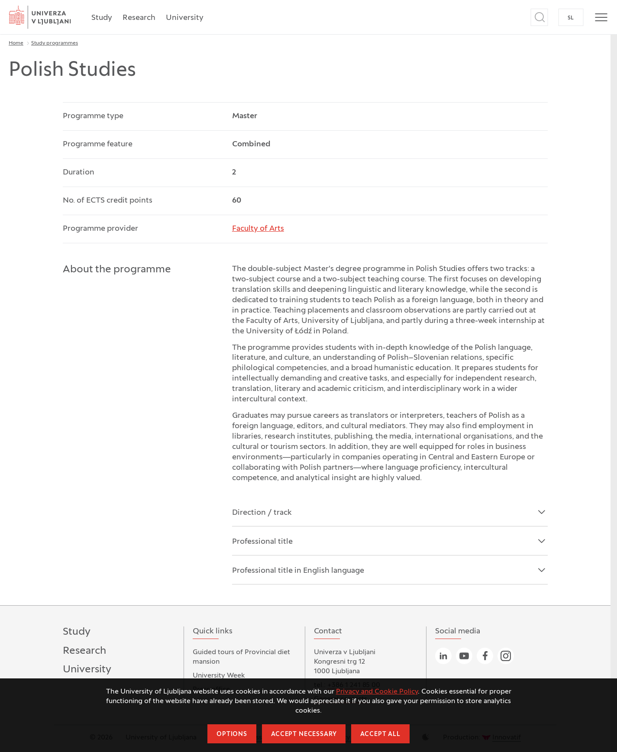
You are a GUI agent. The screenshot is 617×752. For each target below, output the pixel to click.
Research (139, 18)
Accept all (380, 734)
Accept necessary (303, 734)
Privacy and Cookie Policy (377, 691)
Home (16, 43)
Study (101, 18)
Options (231, 734)
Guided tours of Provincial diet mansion (241, 657)
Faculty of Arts (258, 228)
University (185, 18)
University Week (219, 675)
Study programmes (54, 43)
